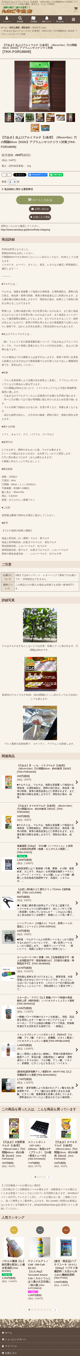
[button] (20, 19)
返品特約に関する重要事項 (17, 189)
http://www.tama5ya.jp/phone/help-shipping (25, 229)
